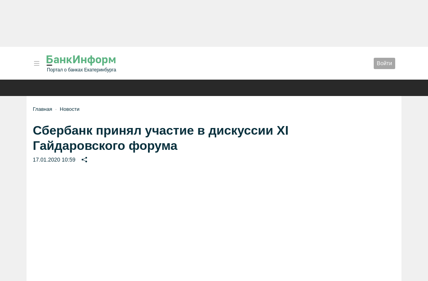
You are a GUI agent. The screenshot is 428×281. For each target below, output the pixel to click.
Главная (42, 109)
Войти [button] (384, 63)
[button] (37, 63)
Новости (69, 109)
